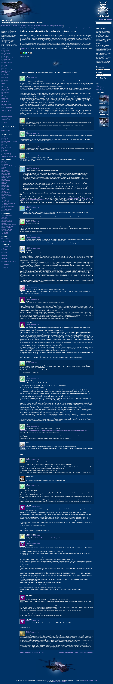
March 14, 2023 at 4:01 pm (32, 362)
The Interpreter (5, 264)
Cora (2, 168)
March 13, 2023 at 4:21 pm (32, 77)
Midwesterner (4, 94)
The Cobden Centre (6, 230)
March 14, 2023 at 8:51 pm (32, 485)
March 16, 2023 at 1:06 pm (32, 597)
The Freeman (4, 232)
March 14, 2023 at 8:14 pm (32, 478)
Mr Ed (2, 95)
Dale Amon (4, 65)
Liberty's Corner (5, 142)
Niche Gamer (4, 129)
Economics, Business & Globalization (46, 33)
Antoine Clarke (5, 56)
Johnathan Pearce (6, 88)
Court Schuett (4, 63)
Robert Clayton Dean (6, 107)
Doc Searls (4, 252)
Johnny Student (5, 89)
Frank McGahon (5, 73)
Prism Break (4, 150)
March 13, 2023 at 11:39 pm (33, 155)
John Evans (4, 86)
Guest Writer (4, 77)
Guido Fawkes (5, 238)
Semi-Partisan (4, 194)
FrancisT (28, 167)
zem (2, 124)
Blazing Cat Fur (5, 161)
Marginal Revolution (6, 227)
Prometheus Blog (5, 132)
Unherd (3, 207)
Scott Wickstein (5, 112)
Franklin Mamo (5, 74)
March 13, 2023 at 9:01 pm (32, 133)
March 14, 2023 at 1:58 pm (32, 287)
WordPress (56, 681)
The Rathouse (4, 266)
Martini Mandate (5, 260)
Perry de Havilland (6, 104)
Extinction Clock (5, 254)
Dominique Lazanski (6, 69)
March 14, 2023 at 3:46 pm (32, 324)
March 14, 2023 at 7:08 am (32, 221)
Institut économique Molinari (8, 224)
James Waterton (5, 85)
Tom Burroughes (5, 118)
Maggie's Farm (5, 185)
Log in (97, 85)
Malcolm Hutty (5, 92)
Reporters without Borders (8, 151)
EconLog (3, 223)
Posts (101, 19)
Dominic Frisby (5, 177)
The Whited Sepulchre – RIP (8, 203)
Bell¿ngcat (4, 248)
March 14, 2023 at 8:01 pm (32, 459)
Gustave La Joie (5, 79)
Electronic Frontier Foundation (9, 141)
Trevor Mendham (5, 119)
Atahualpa (63, 681)
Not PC (3, 188)
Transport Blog (5, 267)
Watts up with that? (6, 269)
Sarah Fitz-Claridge (6, 110)
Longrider (3, 183)
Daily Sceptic (4, 138)
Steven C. (28, 631)
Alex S (3, 51)
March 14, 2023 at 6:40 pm (32, 378)
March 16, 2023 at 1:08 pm (32, 620)
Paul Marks (4, 103)
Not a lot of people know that (8, 261)
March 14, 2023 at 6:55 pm (32, 426)
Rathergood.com (5, 263)
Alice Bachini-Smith (6, 53)
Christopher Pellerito (6, 62)
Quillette (3, 191)
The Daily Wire (5, 200)
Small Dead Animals (6, 195)
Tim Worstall (4, 204)
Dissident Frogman (6, 176)
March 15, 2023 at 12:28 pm (33, 535)
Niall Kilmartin (4, 100)
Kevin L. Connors (5, 91)
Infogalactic (4, 255)
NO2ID (3, 144)
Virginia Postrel (5, 210)
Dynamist (3, 179)
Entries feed (99, 86)
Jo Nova (3, 257)
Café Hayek (4, 217)
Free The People (5, 180)
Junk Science (4, 258)
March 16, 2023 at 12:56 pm (33, 543)
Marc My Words (5, 186)
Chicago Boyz (4, 164)
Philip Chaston (5, 106)
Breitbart (3, 162)
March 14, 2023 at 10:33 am (33, 237)
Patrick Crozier (5, 101)
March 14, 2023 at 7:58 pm (32, 444)
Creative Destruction (6, 221)
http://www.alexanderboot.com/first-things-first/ (47, 537)
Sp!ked (3, 197)
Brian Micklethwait (6, 59)
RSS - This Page (100, 80)
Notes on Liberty (5, 145)
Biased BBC (4, 249)
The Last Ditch (5, 201)
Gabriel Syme (4, 76)
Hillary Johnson (5, 82)
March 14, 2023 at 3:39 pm (32, 299)
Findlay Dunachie (5, 71)
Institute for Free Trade (7, 226)
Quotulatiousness (5, 192)
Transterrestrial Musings (7, 206)
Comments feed (100, 88)
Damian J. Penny (5, 171)
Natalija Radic (4, 98)
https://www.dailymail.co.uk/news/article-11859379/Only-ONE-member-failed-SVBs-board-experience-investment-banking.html (53, 430)
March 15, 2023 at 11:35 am (33, 506)
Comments (109, 19)
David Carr (4, 68)
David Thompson (5, 173)
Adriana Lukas (5, 50)
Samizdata (7, 20)
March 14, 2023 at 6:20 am (32, 207)
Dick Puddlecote (5, 174)
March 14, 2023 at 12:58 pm (33, 248)
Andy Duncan (4, 54)
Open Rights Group (6, 147)
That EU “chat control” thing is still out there (32, 28)
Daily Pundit (4, 170)
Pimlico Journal (5, 148)
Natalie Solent (4, 97)
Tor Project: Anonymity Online (8, 156)
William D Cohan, (25, 48)
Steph (2, 113)
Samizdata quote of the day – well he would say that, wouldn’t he (76, 28)
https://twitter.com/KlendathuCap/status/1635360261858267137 (36, 163)
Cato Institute (4, 218)
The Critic (3, 198)
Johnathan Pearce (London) (27, 33)
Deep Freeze (4, 251)
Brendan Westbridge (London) (9, 57)
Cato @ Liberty (5, 136)
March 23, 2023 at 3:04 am (32, 632)
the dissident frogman (6, 116)
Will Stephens (4, 122)
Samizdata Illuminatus (6, 109)
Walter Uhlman (5, 121)
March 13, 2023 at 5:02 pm (32, 120)
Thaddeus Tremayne (6, 115)
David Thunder (5, 139)
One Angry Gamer (6, 130)
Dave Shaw (4, 66)
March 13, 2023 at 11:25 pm (33, 146)
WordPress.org (99, 89)
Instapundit (4, 182)
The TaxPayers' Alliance (7, 154)
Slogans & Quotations (63, 33)
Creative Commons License (90, 680)
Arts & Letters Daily (6, 246)
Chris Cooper (4, 60)
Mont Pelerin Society (6, 229)
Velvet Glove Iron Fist (6, 209)
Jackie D (3, 83)
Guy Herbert (4, 80)
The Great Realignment (7, 240)
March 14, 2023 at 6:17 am (32, 168)
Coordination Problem (6, 220)
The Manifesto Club (6, 153)
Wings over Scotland (6, 241)
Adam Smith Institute (6, 215)
